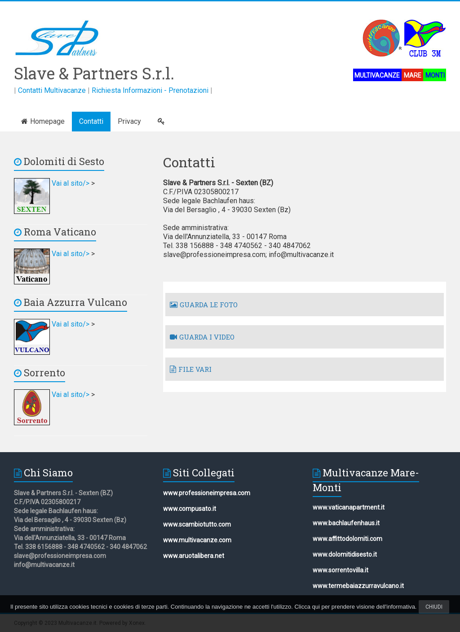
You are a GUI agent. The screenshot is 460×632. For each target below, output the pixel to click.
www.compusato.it (189, 508)
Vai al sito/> (52, 183)
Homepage (43, 121)
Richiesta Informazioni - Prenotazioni (150, 90)
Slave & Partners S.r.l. (94, 73)
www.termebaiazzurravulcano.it (358, 585)
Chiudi (433, 607)
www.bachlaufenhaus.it (346, 523)
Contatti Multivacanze (52, 90)
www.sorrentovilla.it (340, 570)
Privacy (129, 121)
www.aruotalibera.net (193, 555)
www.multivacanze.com (197, 540)
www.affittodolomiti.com (347, 538)
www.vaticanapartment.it (349, 507)
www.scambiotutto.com (197, 524)
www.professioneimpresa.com (206, 493)
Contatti (91, 121)
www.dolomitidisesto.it (345, 554)
